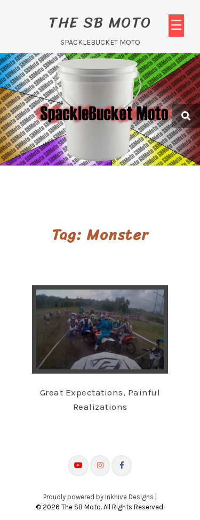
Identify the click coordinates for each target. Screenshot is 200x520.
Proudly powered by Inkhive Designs (98, 497)
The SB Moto (100, 22)
